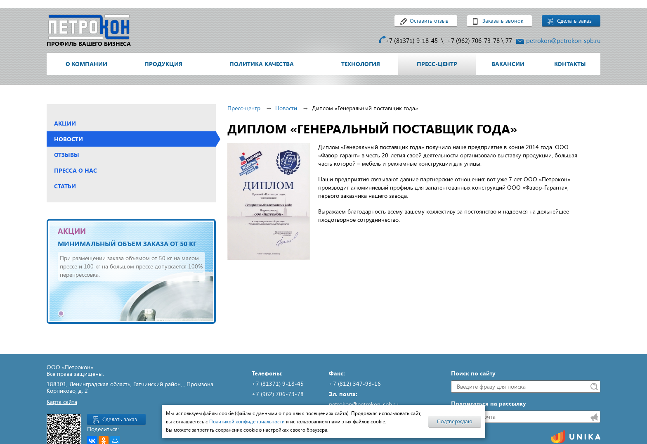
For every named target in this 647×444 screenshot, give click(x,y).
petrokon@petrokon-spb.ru (563, 40)
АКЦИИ (72, 231)
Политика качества (261, 64)
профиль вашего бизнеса (89, 43)
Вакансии (507, 64)
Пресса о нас (75, 170)
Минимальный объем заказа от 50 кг (127, 243)
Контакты (570, 64)
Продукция (163, 64)
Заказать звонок (502, 20)
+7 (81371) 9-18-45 (411, 40)
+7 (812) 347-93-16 (355, 383)
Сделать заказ (574, 20)
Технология (360, 64)
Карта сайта (62, 402)
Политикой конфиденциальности (247, 421)
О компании (86, 64)
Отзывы (66, 155)
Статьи (65, 186)
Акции (65, 123)
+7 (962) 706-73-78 (473, 40)
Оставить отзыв (429, 20)
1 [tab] (61, 313)
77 (508, 40)
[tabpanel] (131, 271)
